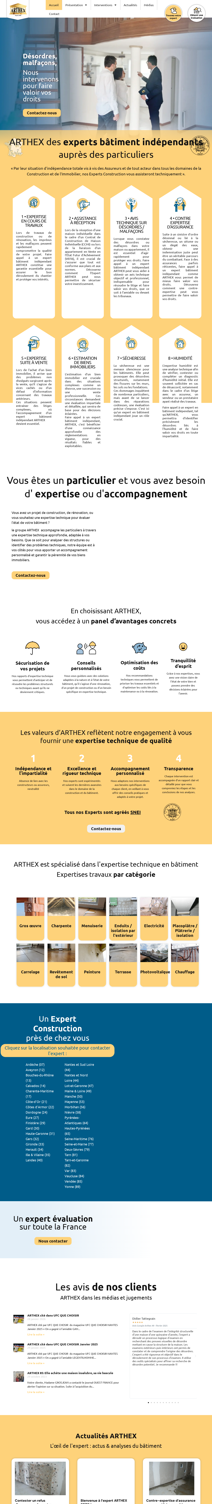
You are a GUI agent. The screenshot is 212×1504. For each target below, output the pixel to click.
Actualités (130, 5)
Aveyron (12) (35, 1070)
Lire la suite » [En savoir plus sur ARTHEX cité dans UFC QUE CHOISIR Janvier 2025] (36, 1363)
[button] (131, 1356)
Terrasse (123, 971)
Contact (54, 13)
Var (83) (70, 1170)
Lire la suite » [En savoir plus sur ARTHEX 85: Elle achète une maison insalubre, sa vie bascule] (36, 1392)
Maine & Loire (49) (78, 1091)
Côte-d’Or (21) (36, 1101)
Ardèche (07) (35, 1064)
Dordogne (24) (36, 1112)
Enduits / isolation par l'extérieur (123, 930)
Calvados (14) (35, 1086)
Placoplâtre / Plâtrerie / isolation (185, 930)
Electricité (154, 925)
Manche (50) (73, 1096)
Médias (149, 5)
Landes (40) (34, 1160)
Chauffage (185, 971)
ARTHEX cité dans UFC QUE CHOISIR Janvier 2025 (62, 1344)
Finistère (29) (35, 1123)
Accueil (54, 5)
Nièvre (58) (73, 1112)
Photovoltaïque (155, 971)
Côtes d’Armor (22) (40, 1107)
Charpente (61, 925)
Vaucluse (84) (74, 1176)
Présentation (76, 5)
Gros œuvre (30, 925)
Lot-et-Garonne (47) (79, 1086)
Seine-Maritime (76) (79, 1139)
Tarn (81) (71, 1155)
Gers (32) (32, 1139)
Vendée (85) (73, 1181)
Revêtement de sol (61, 974)
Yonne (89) (72, 1186)
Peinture (92, 971)
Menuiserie (92, 925)
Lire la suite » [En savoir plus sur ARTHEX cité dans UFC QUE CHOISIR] (36, 1334)
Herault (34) (34, 1149)
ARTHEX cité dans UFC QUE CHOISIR (53, 1315)
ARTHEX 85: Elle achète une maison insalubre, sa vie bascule (70, 1373)
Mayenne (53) (74, 1101)
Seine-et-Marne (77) (79, 1144)
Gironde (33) (35, 1144)
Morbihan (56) (75, 1107)
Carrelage (30, 971)
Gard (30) (32, 1128)
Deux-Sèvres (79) (77, 1149)
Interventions (105, 5)
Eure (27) (32, 1117)
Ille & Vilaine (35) (38, 1155)
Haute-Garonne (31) (40, 1133)
